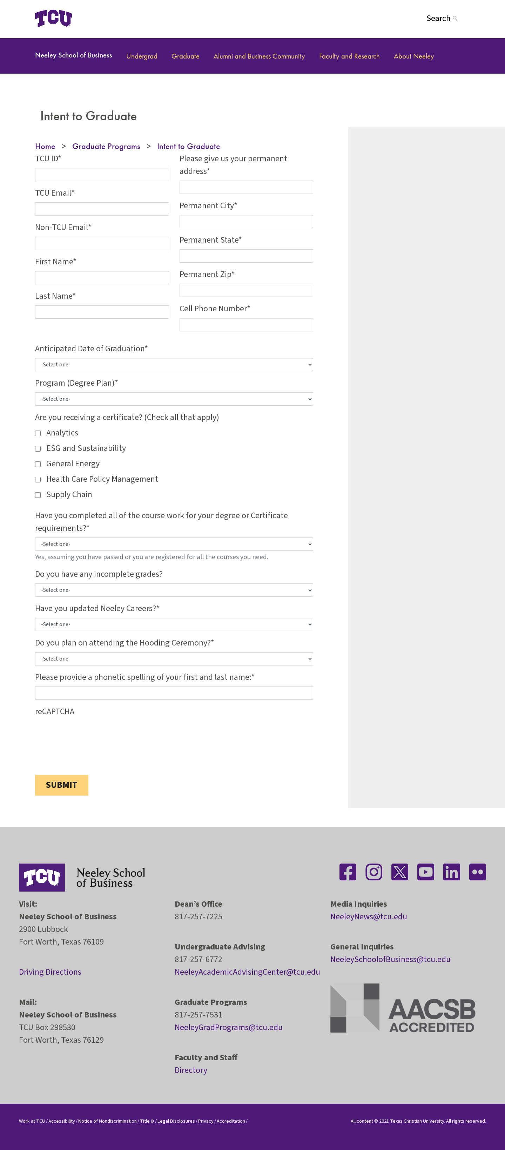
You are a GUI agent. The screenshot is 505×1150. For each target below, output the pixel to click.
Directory (191, 1070)
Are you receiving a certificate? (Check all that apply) (127, 417)
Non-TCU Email (61, 227)
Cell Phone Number (213, 309)
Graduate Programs (106, 146)
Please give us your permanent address (233, 165)
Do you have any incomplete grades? (99, 574)
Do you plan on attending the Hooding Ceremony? (123, 643)
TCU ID (46, 159)
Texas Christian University (417, 1121)
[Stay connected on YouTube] (425, 872)
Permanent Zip (205, 274)
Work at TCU (32, 1121)
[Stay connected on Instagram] (373, 872)
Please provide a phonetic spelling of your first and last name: (143, 677)
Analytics (62, 433)
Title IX (147, 1121)
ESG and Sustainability (86, 448)
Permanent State (209, 240)
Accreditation (231, 1121)
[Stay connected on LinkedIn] (451, 872)
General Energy (73, 464)
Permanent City (207, 205)
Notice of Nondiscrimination (107, 1121)
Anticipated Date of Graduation (89, 349)
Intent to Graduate (188, 146)
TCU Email (53, 193)
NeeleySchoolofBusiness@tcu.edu (390, 959)
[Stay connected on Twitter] (399, 872)
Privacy (206, 1121)
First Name (54, 262)
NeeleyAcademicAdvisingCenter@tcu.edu (247, 972)
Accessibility (61, 1121)
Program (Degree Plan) (75, 383)
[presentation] (88, 734)
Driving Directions (50, 972)
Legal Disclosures (176, 1121)
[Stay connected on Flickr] (477, 872)
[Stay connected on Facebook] (347, 872)
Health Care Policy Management (102, 479)
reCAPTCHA (54, 711)
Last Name (53, 296)
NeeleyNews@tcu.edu (368, 917)
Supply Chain (69, 494)
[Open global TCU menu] (99, 18)
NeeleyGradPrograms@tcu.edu (229, 1027)
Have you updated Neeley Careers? (95, 608)
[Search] (448, 18)
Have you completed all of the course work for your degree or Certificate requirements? (161, 521)
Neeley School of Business (73, 55)
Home (45, 146)
